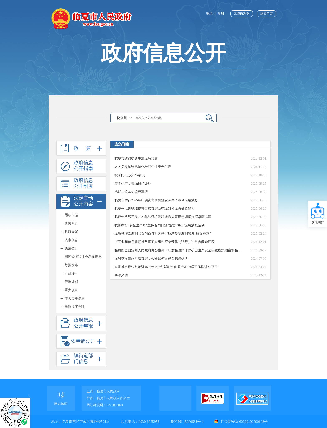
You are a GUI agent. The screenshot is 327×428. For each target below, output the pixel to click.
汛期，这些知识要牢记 (131, 192)
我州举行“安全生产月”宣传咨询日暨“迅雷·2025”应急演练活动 (159, 225)
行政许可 (71, 273)
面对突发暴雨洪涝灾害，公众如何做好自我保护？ (151, 258)
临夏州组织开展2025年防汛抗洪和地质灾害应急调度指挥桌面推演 (162, 217)
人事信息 (71, 240)
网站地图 (61, 404)
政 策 (81, 148)
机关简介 (71, 223)
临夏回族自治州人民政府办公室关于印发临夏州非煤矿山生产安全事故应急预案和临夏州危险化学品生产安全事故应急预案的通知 (179, 250)
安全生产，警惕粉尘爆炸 (132, 183)
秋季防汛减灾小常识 (129, 175)
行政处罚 (71, 281)
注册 (221, 13)
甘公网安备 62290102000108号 (240, 422)
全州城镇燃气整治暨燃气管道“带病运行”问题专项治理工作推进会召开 (166, 267)
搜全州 (122, 118)
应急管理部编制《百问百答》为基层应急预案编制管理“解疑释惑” (162, 233)
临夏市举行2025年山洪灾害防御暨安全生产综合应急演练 (156, 200)
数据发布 (71, 265)
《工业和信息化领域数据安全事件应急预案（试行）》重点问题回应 (164, 242)
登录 (209, 13)
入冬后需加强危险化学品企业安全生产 (142, 167)
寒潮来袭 (121, 275)
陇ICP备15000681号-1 (188, 422)
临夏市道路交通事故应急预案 (136, 158)
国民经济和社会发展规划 (83, 256)
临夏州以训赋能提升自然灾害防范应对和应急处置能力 (154, 208)
